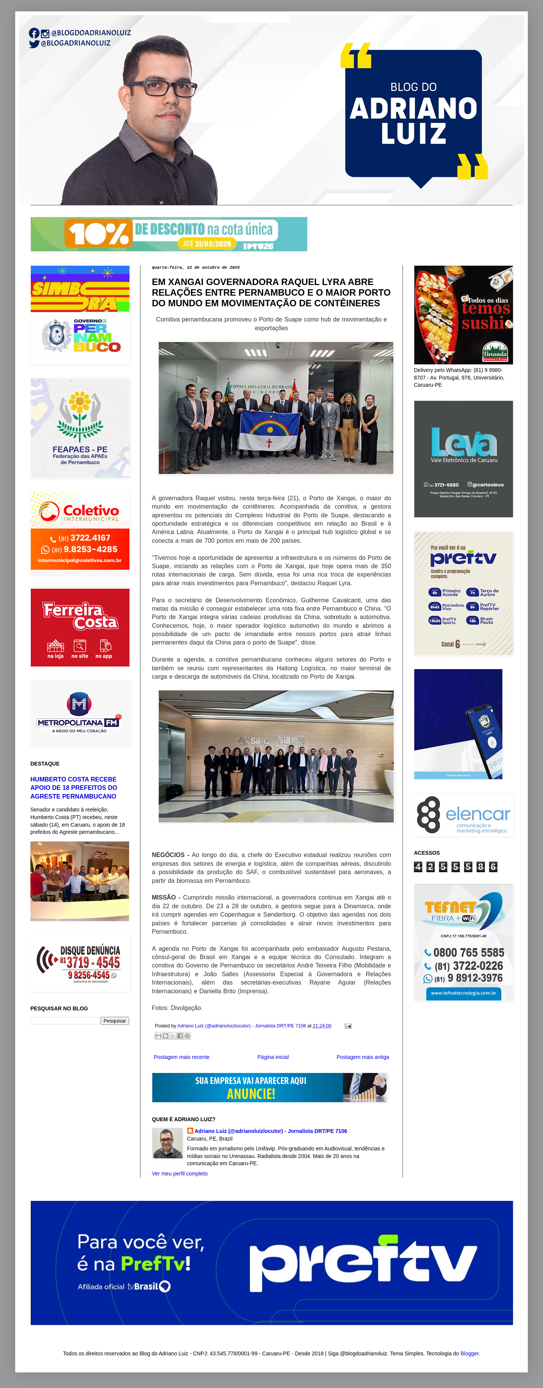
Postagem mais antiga (362, 1057)
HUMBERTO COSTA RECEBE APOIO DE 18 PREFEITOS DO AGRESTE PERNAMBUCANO (73, 788)
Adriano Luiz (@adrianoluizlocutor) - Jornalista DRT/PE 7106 (271, 1131)
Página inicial (273, 1057)
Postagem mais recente (182, 1057)
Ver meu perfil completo (180, 1174)
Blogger (469, 1353)
